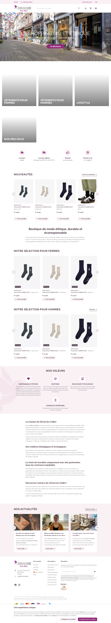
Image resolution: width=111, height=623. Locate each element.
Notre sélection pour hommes (37, 309)
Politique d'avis (52, 577)
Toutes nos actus (90, 509)
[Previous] (14, 194)
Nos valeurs (51, 567)
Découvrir (92, 309)
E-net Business (29, 599)
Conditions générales (58, 596)
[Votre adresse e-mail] (79, 571)
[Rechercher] (79, 8)
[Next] (97, 194)
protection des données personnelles (70, 578)
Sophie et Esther (34, 425)
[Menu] (96, 8)
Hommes (35, 567)
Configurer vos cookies (68, 619)
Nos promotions (52, 580)
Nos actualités (25, 509)
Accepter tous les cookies (87, 619)
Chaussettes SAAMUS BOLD (22, 208)
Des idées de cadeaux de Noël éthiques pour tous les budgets (25, 534)
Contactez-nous (52, 584)
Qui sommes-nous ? (87, 2)
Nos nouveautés (52, 582)
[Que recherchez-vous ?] (58, 8)
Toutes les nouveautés (88, 174)
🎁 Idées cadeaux (38, 572)
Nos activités (51, 570)
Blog (34, 574)
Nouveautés (23, 174)
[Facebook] (15, 584)
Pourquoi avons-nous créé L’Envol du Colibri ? (83, 534)
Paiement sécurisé (53, 572)
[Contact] (15, 2)
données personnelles (41, 615)
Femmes (35, 565)
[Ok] (95, 571)
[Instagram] (19, 584)
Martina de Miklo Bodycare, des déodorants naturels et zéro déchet (55, 534)
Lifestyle (35, 569)
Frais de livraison (52, 574)
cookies (81, 612)
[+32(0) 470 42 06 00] (26, 2)
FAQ (96, 2)
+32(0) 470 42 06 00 (22, 576)
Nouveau (17, 286)
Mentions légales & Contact (45, 596)
